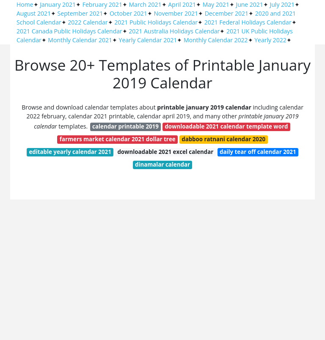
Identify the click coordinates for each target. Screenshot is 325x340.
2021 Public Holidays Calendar (156, 22)
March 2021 (145, 4)
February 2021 (102, 4)
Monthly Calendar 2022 (216, 40)
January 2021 (58, 4)
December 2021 (226, 13)
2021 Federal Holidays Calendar (248, 22)
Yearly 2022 (270, 40)
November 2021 (176, 13)
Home (25, 4)
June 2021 (249, 4)
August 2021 (34, 13)
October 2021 (128, 13)
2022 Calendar (87, 22)
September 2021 (80, 13)
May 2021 (216, 4)
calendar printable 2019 (125, 126)
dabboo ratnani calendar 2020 (223, 139)
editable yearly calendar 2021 (70, 152)
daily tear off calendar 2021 (258, 152)
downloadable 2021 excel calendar (165, 152)
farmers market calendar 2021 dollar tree (118, 139)
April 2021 (182, 4)
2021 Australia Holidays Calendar (174, 31)
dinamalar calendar (162, 164)
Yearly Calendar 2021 (148, 40)
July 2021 (282, 4)
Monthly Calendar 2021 (80, 40)
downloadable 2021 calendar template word (226, 126)
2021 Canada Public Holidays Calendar (69, 31)
